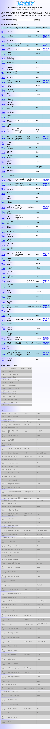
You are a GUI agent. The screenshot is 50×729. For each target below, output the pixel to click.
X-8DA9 (3, 222)
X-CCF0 (3, 286)
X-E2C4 (3, 310)
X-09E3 (3, 40)
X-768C (3, 193)
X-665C (3, 175)
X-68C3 (3, 188)
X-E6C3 (3, 323)
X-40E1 (3, 112)
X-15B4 (3, 53)
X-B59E (3, 259)
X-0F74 (3, 49)
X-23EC (3, 62)
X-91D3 (3, 227)
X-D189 (3, 291)
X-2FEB (3, 94)
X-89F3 (3, 212)
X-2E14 (3, 81)
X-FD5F (3, 359)
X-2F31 (3, 85)
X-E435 (3, 315)
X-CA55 (3, 281)
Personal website (46, 137)
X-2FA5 (3, 90)
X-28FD (3, 67)
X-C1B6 (3, 268)
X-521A (3, 143)
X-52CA (3, 147)
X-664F (3, 171)
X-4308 (3, 116)
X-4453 (3, 120)
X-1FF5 (3, 58)
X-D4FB (3, 296)
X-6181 (3, 166)
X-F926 (3, 347)
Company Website (46, 44)
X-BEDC (3, 263)
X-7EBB (3, 201)
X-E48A (3, 319)
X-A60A (3, 244)
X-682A (3, 180)
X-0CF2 (3, 44)
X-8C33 (3, 217)
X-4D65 (3, 137)
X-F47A (3, 343)
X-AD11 (3, 254)
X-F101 (3, 333)
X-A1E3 (3, 240)
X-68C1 (3, 184)
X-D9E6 (3, 302)
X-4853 (3, 130)
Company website (46, 49)
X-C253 (3, 276)
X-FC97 (3, 353)
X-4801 (3, 125)
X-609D (3, 161)
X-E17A (3, 306)
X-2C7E (3, 77)
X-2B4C (3, 72)
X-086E (3, 31)
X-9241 (3, 231)
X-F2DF (3, 338)
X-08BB (3, 36)
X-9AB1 (3, 235)
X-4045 (3, 103)
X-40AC (3, 107)
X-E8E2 (3, 328)
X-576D (3, 152)
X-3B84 (3, 99)
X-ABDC (3, 248)
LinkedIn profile (46, 36)
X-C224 (3, 272)
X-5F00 (3, 156)
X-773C (3, 197)
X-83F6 (3, 207)
